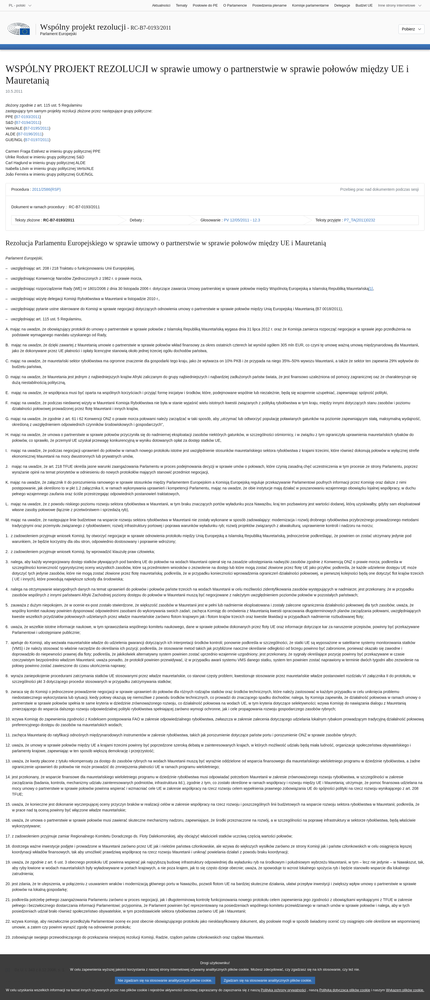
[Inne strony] (400, 5)
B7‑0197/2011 (37, 140)
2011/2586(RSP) (46, 189)
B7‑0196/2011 (30, 134)
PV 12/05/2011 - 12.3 (242, 220)
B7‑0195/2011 (37, 128)
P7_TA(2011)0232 (359, 220)
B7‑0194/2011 (28, 122)
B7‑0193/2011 (28, 117)
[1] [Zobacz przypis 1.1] (371, 288)
